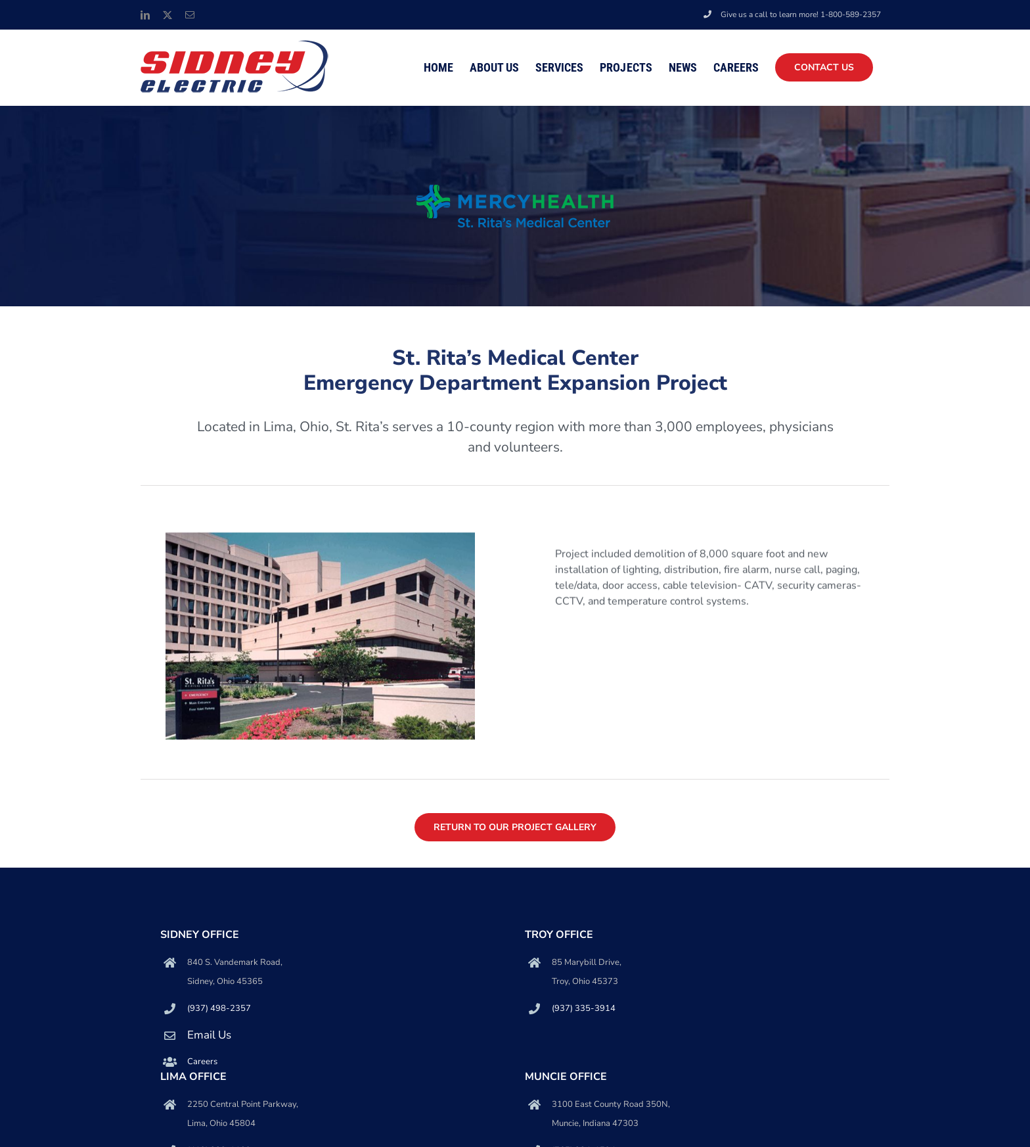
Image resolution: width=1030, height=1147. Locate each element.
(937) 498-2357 (219, 1008)
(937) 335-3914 (584, 1008)
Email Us (209, 1034)
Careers (202, 1061)
